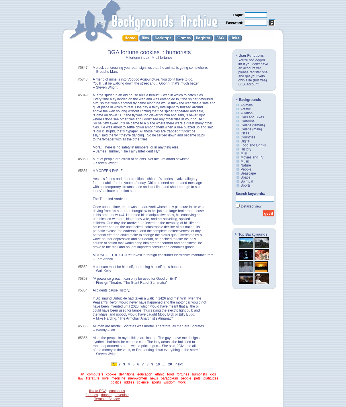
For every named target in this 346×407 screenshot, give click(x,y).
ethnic (159, 374)
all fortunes (164, 58)
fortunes (183, 374)
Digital (245, 141)
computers (95, 374)
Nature (246, 165)
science (143, 382)
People (246, 169)
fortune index (139, 58)
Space (245, 177)
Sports (246, 185)
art (82, 374)
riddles (129, 382)
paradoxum (169, 378)
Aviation (247, 113)
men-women (137, 378)
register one (258, 72)
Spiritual (247, 181)
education (144, 374)
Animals (247, 105)
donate (106, 395)
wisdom (169, 382)
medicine (118, 378)
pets (197, 378)
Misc (244, 153)
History (246, 149)
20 (170, 364)
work (181, 382)
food (170, 374)
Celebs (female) (253, 125)
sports (156, 382)
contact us (117, 391)
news (154, 378)
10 (158, 364)
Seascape (248, 173)
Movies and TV (252, 157)
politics (116, 382)
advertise (122, 395)
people (186, 378)
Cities (245, 133)
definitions (126, 374)
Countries (248, 137)
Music (245, 161)
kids (213, 374)
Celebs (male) (251, 129)
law (80, 378)
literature (92, 378)
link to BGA (97, 391)
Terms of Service (107, 399)
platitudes (211, 378)
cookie (111, 374)
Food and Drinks (253, 145)
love (105, 378)
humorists (199, 374)
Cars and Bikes (252, 117)
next (178, 364)
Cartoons (248, 121)
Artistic (246, 109)
